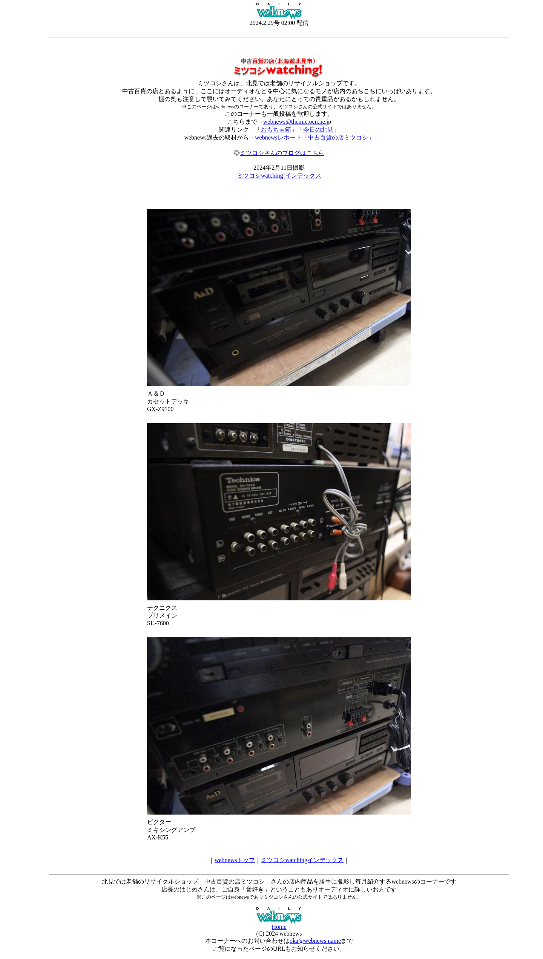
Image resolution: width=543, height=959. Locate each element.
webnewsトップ (235, 860)
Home (279, 927)
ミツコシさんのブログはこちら (282, 153)
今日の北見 (318, 129)
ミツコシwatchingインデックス (302, 860)
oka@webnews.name (315, 941)
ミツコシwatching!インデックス (279, 175)
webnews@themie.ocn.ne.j (295, 121)
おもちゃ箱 (276, 129)
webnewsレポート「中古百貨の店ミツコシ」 (314, 137)
